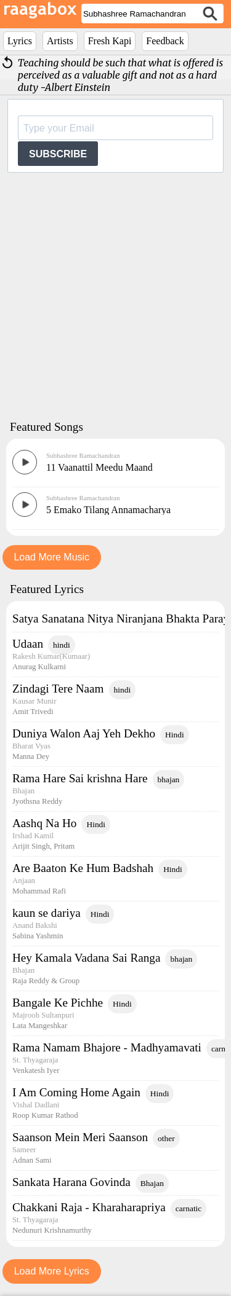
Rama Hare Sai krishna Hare (80, 778)
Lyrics (19, 41)
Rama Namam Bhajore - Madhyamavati (106, 1047)
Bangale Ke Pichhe (57, 1002)
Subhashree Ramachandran (83, 455)
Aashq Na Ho (44, 823)
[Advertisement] (115, 295)
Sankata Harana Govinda (71, 1182)
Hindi (174, 734)
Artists (60, 41)
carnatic (189, 1208)
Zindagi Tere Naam (58, 688)
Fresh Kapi (110, 41)
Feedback (165, 41)
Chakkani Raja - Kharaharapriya (89, 1207)
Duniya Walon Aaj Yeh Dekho (83, 733)
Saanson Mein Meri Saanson (80, 1137)
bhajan (169, 779)
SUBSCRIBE (58, 154)
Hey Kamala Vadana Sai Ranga (86, 957)
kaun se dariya (46, 912)
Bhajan (152, 1183)
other (166, 1138)
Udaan (27, 643)
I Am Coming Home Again (76, 1092)
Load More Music (51, 557)
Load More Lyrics (51, 1271)
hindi (61, 645)
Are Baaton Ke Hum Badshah (82, 868)
